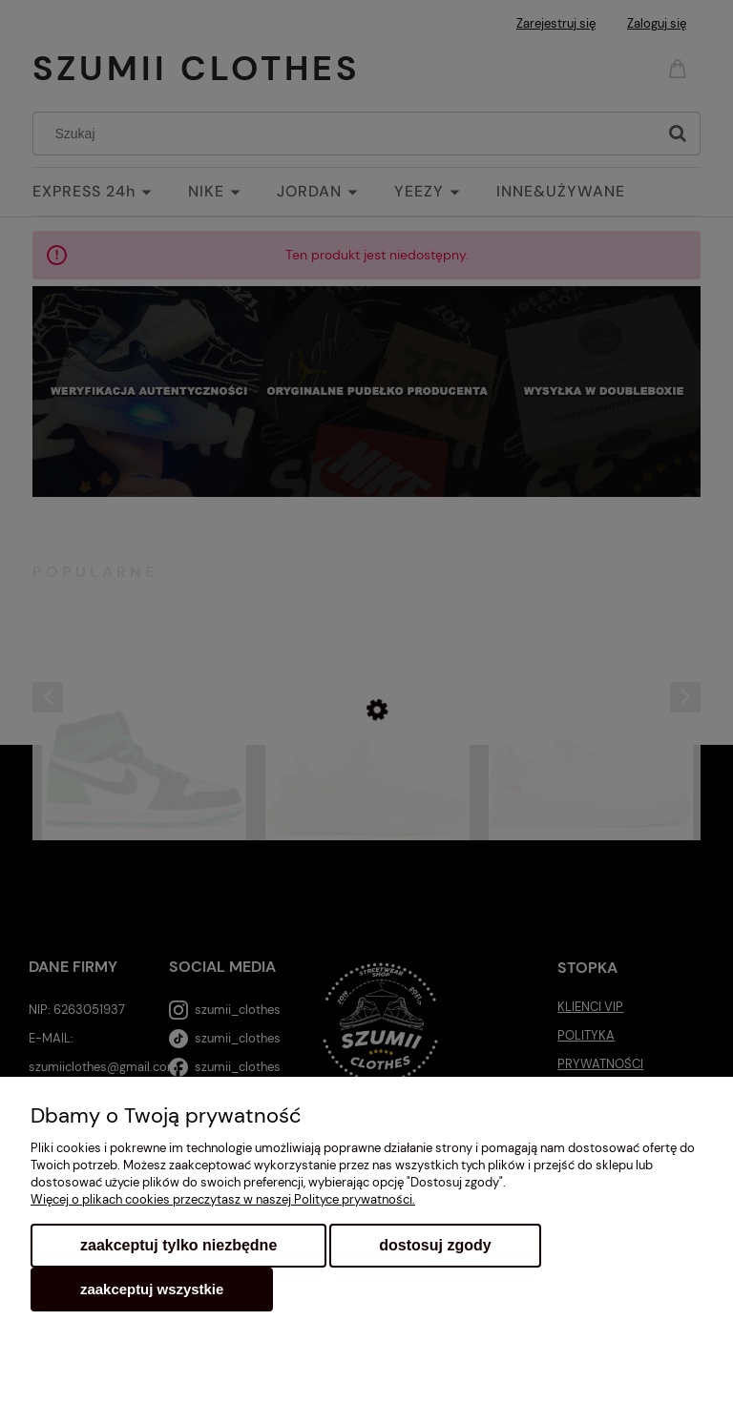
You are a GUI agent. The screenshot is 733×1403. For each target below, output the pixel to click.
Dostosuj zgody (435, 1245)
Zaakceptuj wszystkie (151, 1289)
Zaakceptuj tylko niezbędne (178, 1245)
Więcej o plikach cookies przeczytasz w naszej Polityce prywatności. (223, 1199)
